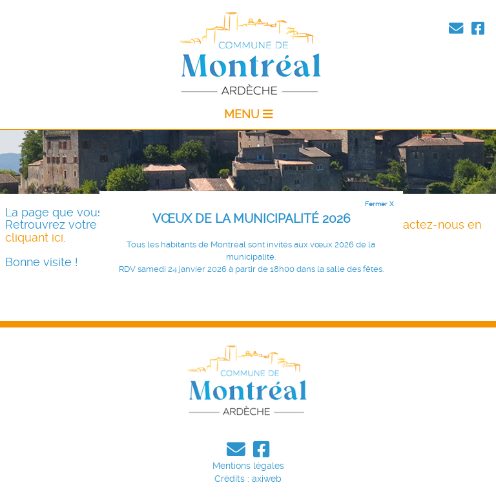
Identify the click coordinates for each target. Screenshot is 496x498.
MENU (248, 114)
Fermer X (379, 203)
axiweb (267, 478)
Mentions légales (248, 466)
